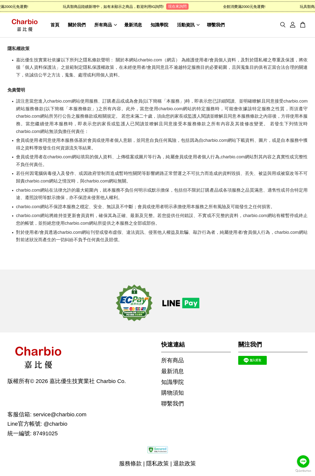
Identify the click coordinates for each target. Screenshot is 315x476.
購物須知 (172, 393)
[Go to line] (303, 461)
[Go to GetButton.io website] (303, 471)
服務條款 (130, 464)
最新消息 (133, 25)
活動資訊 (188, 25)
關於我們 (77, 25)
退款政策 (184, 464)
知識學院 (159, 25)
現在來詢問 (179, 6)
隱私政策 (157, 464)
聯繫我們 (216, 25)
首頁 (54, 25)
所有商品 (105, 25)
